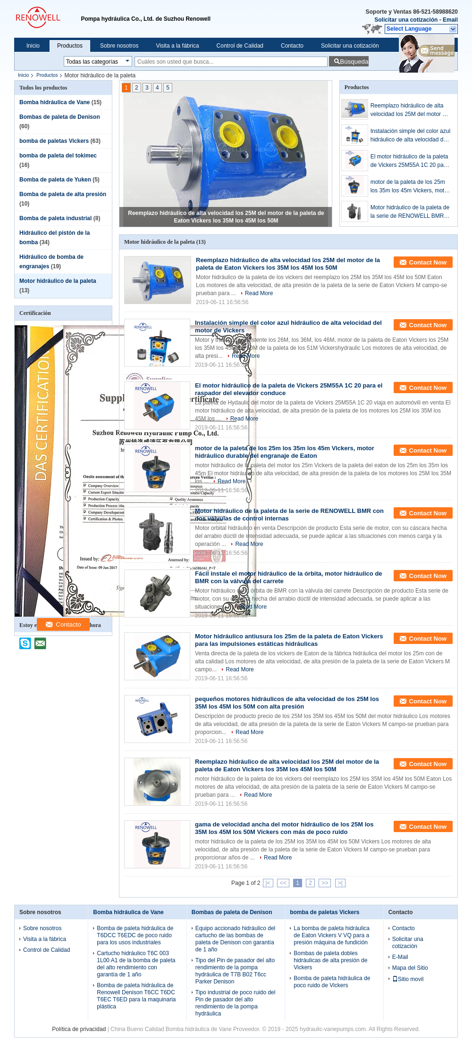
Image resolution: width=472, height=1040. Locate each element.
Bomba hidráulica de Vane (54, 102)
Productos (70, 45)
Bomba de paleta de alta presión (62, 194)
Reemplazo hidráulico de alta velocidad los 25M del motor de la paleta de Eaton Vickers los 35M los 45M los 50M (410, 110)
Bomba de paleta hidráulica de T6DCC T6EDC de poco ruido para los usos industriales (135, 935)
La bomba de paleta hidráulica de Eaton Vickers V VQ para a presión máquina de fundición (332, 935)
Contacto (292, 45)
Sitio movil (408, 979)
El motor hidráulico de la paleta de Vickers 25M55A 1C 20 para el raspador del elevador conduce (410, 161)
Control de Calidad (240, 45)
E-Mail (400, 957)
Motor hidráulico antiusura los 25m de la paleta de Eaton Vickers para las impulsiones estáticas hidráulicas (289, 640)
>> (324, 883)
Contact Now (428, 262)
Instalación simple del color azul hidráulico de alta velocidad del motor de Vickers (410, 136)
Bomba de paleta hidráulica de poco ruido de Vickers (332, 982)
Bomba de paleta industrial (55, 218)
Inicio (33, 45)
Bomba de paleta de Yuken (55, 179)
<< (283, 883)
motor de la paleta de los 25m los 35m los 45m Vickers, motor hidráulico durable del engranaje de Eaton (410, 187)
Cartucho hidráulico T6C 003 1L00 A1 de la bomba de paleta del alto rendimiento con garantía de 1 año (136, 964)
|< (268, 883)
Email (450, 20)
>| (340, 883)
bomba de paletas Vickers (54, 141)
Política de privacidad (79, 1029)
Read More (259, 293)
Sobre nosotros (119, 45)
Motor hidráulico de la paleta (57, 281)
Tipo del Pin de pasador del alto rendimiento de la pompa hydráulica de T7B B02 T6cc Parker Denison (235, 971)
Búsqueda (354, 61)
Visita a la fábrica (177, 45)
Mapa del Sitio (410, 968)
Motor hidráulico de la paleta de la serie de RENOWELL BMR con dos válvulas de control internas (410, 212)
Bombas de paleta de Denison (59, 117)
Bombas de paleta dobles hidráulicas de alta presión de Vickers (330, 960)
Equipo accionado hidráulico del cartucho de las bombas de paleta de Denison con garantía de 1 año (235, 939)
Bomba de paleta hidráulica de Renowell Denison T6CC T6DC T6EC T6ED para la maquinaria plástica (136, 996)
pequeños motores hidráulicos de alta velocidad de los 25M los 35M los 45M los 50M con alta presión (287, 702)
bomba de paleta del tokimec (58, 155)
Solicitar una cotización (406, 20)
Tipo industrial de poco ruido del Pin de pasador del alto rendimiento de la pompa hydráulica (235, 1003)
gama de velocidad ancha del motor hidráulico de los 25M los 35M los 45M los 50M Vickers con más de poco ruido (284, 828)
